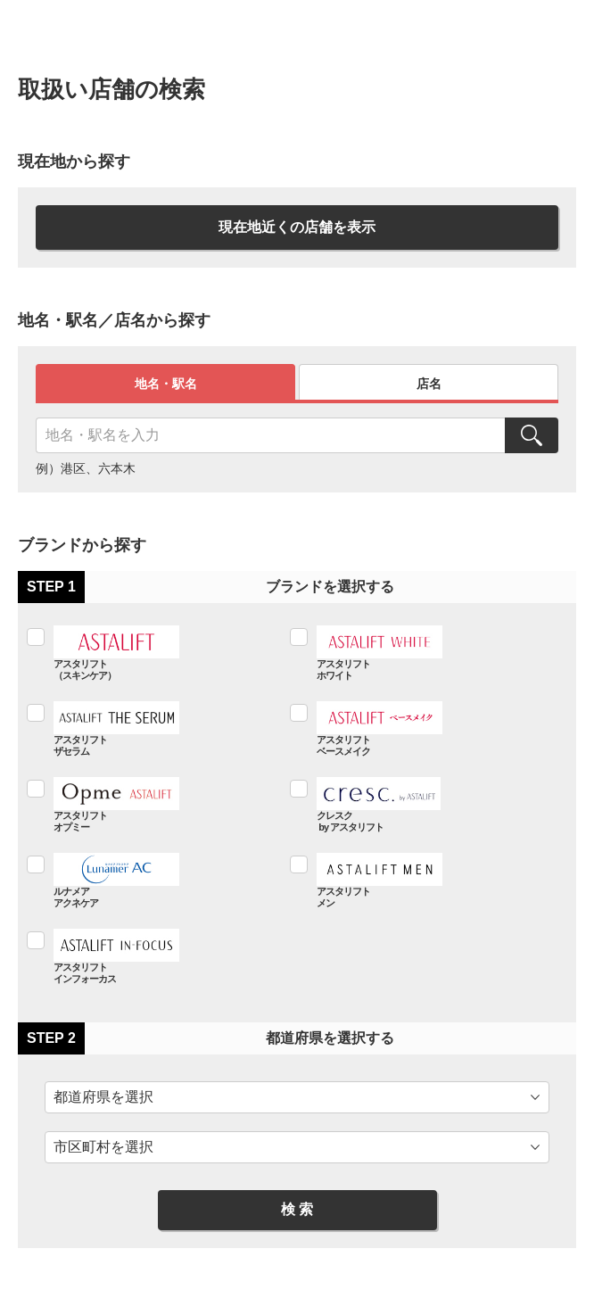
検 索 (297, 1209)
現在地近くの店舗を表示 (297, 227)
